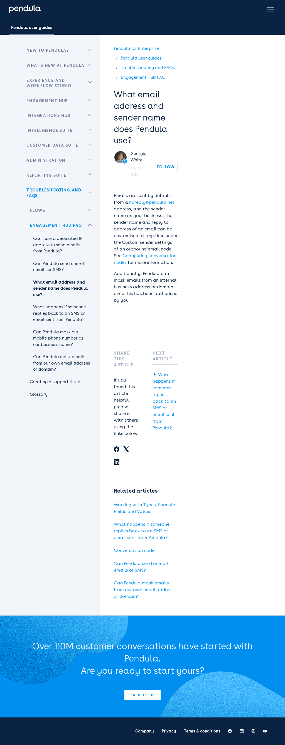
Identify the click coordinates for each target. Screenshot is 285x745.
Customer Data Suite (52, 145)
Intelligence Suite (49, 130)
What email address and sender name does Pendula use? (60, 288)
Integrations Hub (48, 115)
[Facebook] (116, 450)
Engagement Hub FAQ (143, 77)
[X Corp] (126, 450)
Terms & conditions (202, 731)
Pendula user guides (31, 27)
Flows (37, 210)
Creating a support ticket (55, 381)
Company (144, 731)
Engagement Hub (47, 101)
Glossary (39, 394)
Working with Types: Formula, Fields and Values (145, 508)
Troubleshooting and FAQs (148, 67)
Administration (46, 160)
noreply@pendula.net (152, 202)
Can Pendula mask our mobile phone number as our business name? (58, 338)
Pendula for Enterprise (136, 48)
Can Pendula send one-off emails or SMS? (141, 567)
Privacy (169, 731)
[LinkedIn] (116, 462)
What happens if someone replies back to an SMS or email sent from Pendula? (164, 401)
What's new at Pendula (55, 65)
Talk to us (142, 695)
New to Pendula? (47, 50)
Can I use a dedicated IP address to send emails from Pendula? (57, 245)
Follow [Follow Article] (166, 167)
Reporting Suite (46, 175)
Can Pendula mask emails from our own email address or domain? (144, 589)
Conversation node (134, 550)
